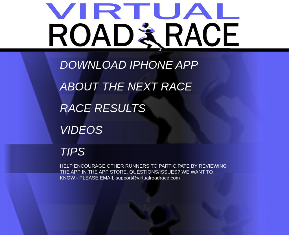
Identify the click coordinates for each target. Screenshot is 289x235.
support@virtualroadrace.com (148, 178)
